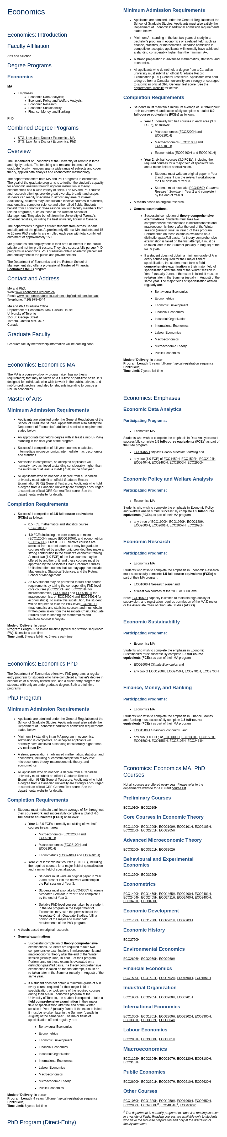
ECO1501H (207, 737)
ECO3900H (167, 997)
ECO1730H (149, 920)
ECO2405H (149, 897)
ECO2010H (89, 604)
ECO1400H (37, 542)
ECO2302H (185, 1016)
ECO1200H (37, 538)
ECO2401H (89, 597)
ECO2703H (211, 671)
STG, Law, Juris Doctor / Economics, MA (46, 138)
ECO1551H (160, 741)
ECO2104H (207, 459)
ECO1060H (142, 584)
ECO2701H (193, 671)
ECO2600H (142, 525)
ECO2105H (203, 827)
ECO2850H (131, 1105)
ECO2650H (203, 1101)
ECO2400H (65, 597)
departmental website (33, 494)
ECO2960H (195, 462)
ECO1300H (171, 737)
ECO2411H (195, 741)
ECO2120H (195, 522)
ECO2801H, (131, 1039)
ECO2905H (178, 462)
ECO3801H (167, 1039)
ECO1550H (185, 978)
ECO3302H (149, 1020)
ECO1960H (177, 522)
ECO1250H (131, 875)
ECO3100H (203, 1058)
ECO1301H (189, 737)
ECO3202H (167, 849)
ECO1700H (131, 920)
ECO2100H (61, 593)
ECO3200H (131, 849)
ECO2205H (167, 830)
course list (179, 788)
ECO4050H (149, 1105)
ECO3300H (203, 1016)
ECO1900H (159, 522)
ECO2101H (84, 593)
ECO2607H (178, 525)
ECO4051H (169, 1105)
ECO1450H (171, 459)
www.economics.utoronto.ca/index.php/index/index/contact (58, 296)
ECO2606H (142, 664)
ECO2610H (185, 1082)
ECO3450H (149, 901)
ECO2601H (160, 525)
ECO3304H (167, 1020)
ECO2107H (178, 741)
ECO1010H (37, 528)
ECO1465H (142, 452)
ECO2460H (160, 462)
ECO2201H (79, 589)
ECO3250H (149, 875)
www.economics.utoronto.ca (35, 292)
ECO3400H (203, 897)
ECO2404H (142, 462)
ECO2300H (167, 1016)
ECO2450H (175, 671)
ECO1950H (167, 1101)
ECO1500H (142, 730)
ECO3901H (185, 997)
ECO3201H (149, 849)
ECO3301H (131, 1020)
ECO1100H (67, 538)
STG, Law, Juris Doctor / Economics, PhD (47, 141)
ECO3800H (149, 1039)
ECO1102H (131, 1058)
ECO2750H (131, 940)
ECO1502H (189, 459)
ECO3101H (131, 1062)
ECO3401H (131, 901)
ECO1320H (149, 1101)
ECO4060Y (81, 890)
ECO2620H (195, 525)
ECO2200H (56, 589)
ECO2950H (149, 959)
